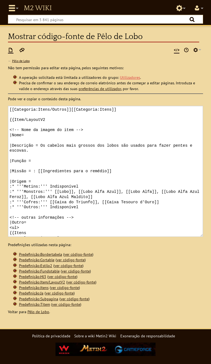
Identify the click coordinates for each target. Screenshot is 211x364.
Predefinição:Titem (34, 304)
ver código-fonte (78, 254)
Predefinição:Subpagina (38, 298)
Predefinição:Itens (34, 287)
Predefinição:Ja (31, 293)
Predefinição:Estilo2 (35, 265)
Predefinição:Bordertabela (40, 254)
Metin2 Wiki (38, 8)
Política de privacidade (51, 335)
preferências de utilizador (100, 88)
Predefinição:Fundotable (39, 271)
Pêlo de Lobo (21, 61)
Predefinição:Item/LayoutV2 (42, 282)
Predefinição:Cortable (36, 259)
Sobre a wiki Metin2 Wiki (95, 335)
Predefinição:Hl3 (32, 276)
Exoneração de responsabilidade (147, 335)
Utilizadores (130, 77)
